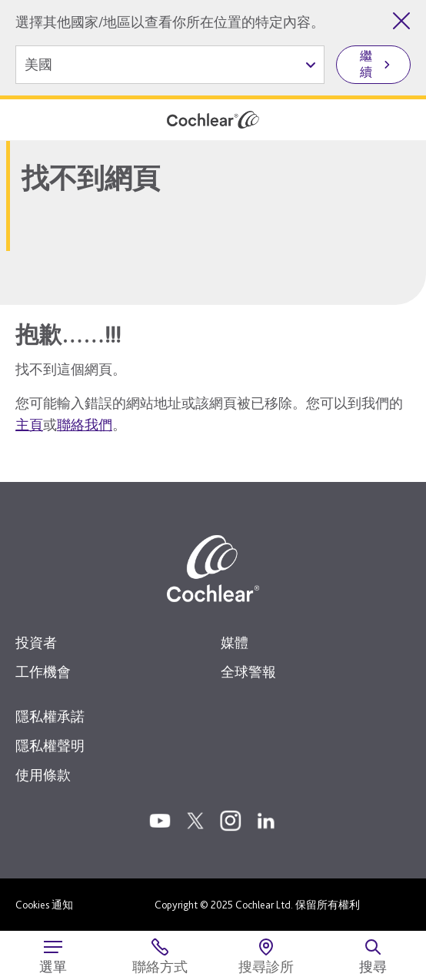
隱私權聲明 (50, 746)
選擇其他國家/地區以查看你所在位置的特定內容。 (169, 22)
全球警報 (248, 672)
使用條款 (43, 775)
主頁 (29, 425)
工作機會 (43, 672)
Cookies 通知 (44, 904)
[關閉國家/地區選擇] (401, 21)
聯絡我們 (84, 425)
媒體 (234, 642)
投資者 (36, 642)
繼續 (366, 64)
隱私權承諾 (50, 716)
